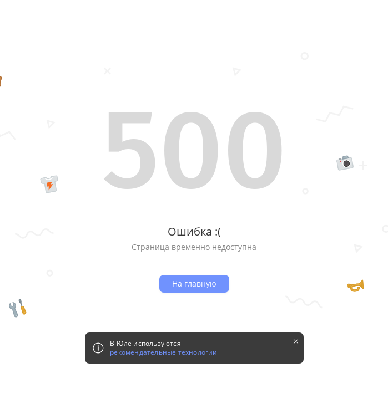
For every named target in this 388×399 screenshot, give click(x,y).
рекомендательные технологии (163, 352)
